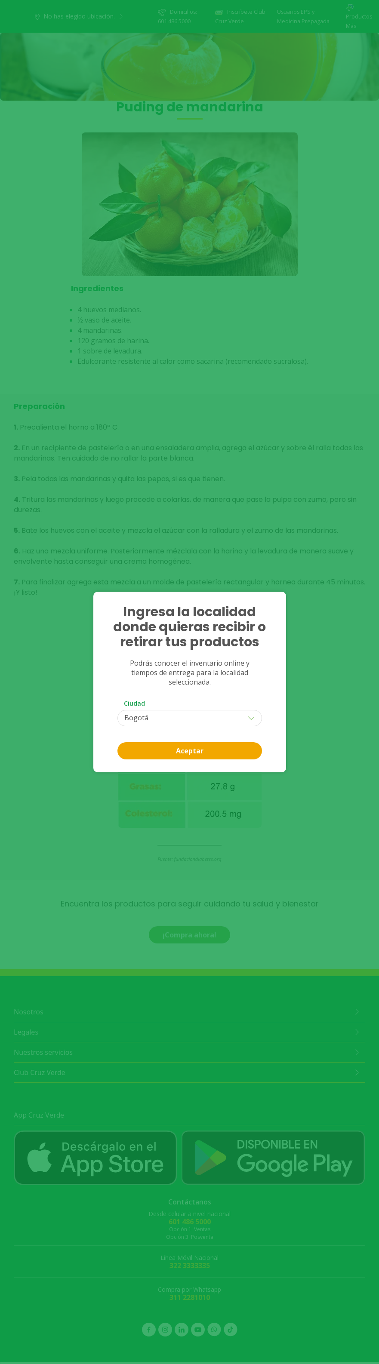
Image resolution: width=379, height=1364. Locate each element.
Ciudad (134, 703)
